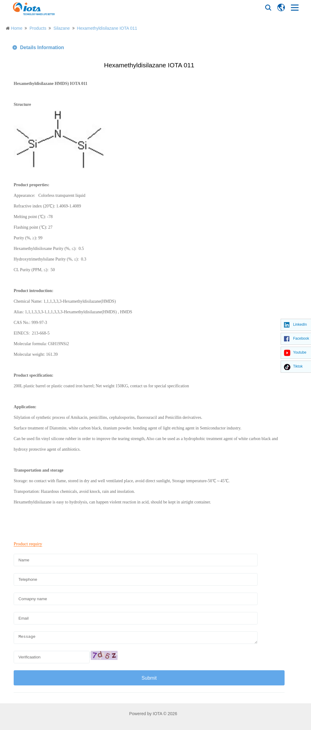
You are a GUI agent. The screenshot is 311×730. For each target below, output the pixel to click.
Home (16, 28)
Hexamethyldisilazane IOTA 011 (107, 28)
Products (37, 28)
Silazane (61, 28)
